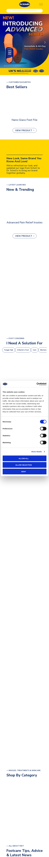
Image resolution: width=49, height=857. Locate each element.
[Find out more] (24, 44)
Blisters (43, 350)
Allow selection (23, 465)
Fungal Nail (8, 350)
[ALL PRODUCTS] (24, 288)
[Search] (10, 11)
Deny (23, 471)
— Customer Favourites (18, 82)
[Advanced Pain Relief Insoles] (24, 206)
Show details (36, 452)
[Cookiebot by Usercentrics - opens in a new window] (36, 384)
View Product (23, 130)
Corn (34, 350)
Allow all (24, 458)
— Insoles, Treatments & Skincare (23, 770)
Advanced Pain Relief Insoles (24, 222)
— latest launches (16, 185)
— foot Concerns (15, 338)
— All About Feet (15, 846)
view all (23, 822)
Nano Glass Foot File (24, 120)
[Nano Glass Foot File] (24, 103)
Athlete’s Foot (23, 350)
